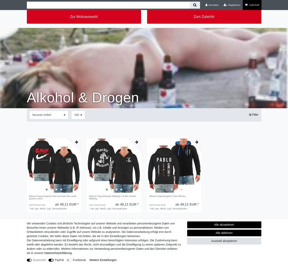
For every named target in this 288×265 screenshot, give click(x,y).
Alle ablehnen (224, 232)
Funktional (79, 260)
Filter (254, 114)
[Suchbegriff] (108, 5)
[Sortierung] (49, 115)
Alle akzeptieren (224, 224)
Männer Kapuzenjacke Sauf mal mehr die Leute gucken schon (52, 197)
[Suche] (195, 5)
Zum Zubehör (204, 17)
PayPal (59, 260)
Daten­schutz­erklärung (58, 253)
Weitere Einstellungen (103, 260)
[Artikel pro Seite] (78, 115)
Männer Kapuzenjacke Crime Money (167, 196)
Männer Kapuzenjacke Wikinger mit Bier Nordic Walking (112, 197)
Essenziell (39, 260)
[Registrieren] (232, 5)
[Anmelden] (212, 5)
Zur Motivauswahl (84, 17)
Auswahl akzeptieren (224, 241)
